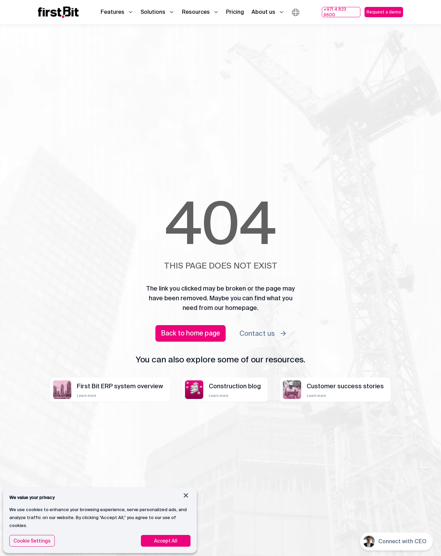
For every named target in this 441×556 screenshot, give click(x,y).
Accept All (165, 541)
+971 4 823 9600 (335, 12)
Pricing (235, 12)
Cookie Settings (32, 541)
